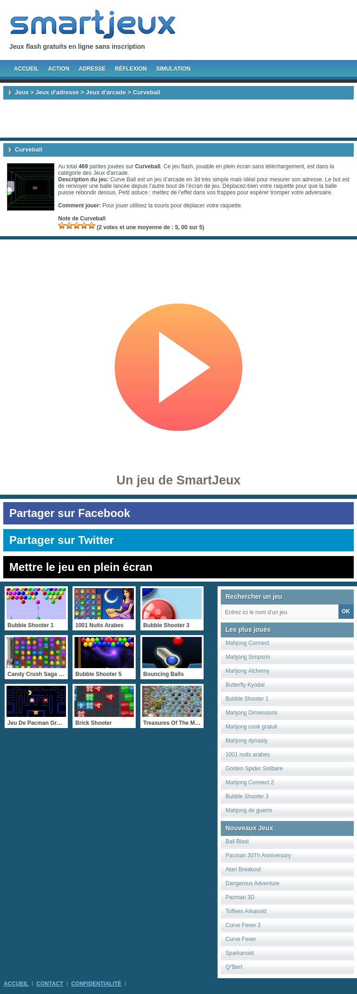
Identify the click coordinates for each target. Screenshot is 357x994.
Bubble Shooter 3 (247, 796)
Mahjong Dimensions (251, 712)
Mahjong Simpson (247, 657)
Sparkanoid (239, 953)
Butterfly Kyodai (244, 685)
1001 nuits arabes (247, 754)
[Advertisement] (178, 119)
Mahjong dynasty (246, 740)
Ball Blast (237, 841)
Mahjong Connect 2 (249, 782)
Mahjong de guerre (248, 810)
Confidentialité (96, 983)
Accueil (26, 69)
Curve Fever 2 (243, 925)
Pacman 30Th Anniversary (258, 855)
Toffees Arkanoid (246, 911)
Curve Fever (240, 939)
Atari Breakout (243, 869)
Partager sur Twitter (61, 540)
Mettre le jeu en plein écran (80, 567)
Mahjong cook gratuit (251, 726)
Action (58, 69)
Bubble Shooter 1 (247, 699)
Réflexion (131, 69)
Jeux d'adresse (57, 92)
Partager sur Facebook (69, 513)
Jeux (22, 92)
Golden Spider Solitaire (254, 768)
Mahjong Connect (247, 643)
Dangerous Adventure (252, 883)
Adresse (92, 69)
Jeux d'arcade (106, 92)
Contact (49, 984)
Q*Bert (233, 967)
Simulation (173, 69)
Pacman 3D (240, 897)
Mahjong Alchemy (247, 671)
